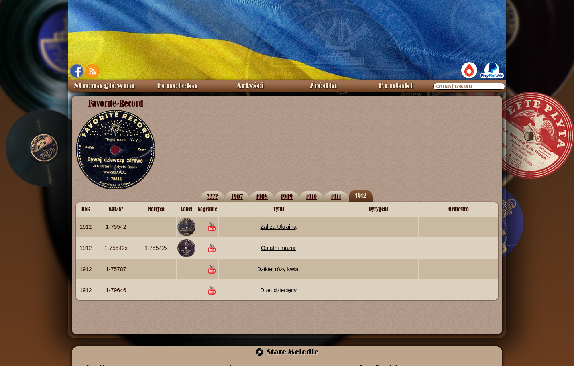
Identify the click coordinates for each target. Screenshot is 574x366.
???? (212, 196)
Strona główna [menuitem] (104, 86)
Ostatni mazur (278, 248)
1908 (262, 196)
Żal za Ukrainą (278, 227)
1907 (237, 196)
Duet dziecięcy (278, 290)
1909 (287, 196)
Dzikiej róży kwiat (278, 269)
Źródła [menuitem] (323, 86)
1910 (311, 196)
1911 (336, 196)
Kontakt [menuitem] (396, 86)
